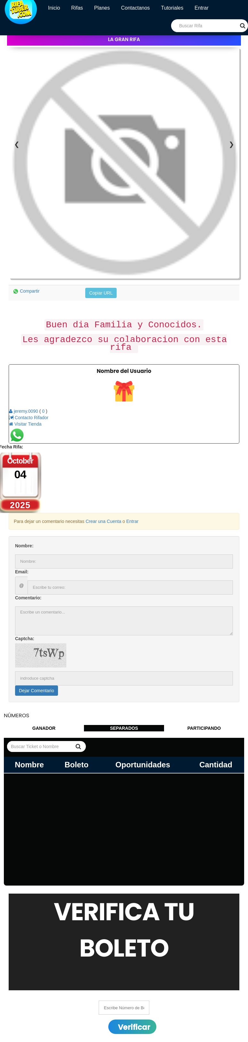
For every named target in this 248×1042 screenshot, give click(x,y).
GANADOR (43, 622)
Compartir (26, 184)
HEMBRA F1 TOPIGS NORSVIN (95, 996)
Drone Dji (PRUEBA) (84, 1015)
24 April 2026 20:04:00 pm (30, 983)
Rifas (77, 8)
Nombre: (24, 440)
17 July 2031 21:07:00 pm (29, 1002)
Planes (102, 8)
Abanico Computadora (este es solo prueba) (107, 1008)
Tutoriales (172, 8)
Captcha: (24, 533)
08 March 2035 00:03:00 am (32, 1015)
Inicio (54, 8)
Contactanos (135, 8)
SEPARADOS (124, 622)
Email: (22, 466)
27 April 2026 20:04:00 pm (30, 996)
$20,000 (71, 983)
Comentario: (28, 492)
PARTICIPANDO (204, 622)
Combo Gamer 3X (81, 989)
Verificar (134, 922)
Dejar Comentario (36, 585)
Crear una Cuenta (103, 416)
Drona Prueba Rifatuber (87, 1002)
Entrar (201, 8)
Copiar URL (100, 186)
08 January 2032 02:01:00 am (33, 1008)
